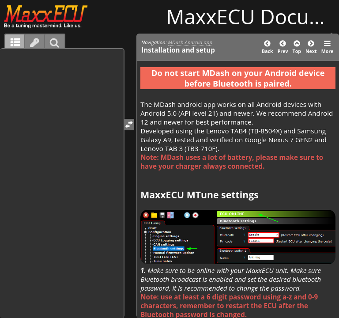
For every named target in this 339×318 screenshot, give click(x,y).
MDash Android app (190, 42)
